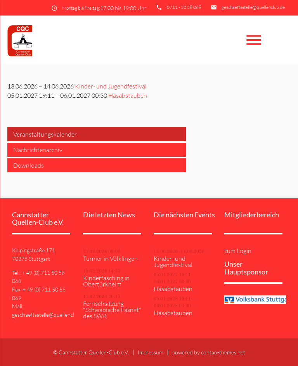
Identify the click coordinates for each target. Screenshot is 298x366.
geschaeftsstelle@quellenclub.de (253, 7)
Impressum (150, 352)
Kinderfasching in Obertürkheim (106, 281)
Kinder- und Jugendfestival (111, 86)
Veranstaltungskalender (45, 134)
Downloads (28, 165)
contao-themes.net (223, 352)
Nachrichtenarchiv (37, 150)
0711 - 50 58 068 (184, 7)
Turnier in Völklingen (110, 258)
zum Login (237, 251)
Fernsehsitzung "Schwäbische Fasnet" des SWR (112, 309)
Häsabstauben (127, 95)
